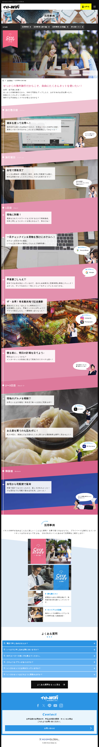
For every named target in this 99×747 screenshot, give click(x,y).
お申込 (86, 7)
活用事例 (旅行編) (40, 27)
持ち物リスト (76, 27)
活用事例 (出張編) (59, 27)
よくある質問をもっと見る (48, 685)
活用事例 (25, 27)
